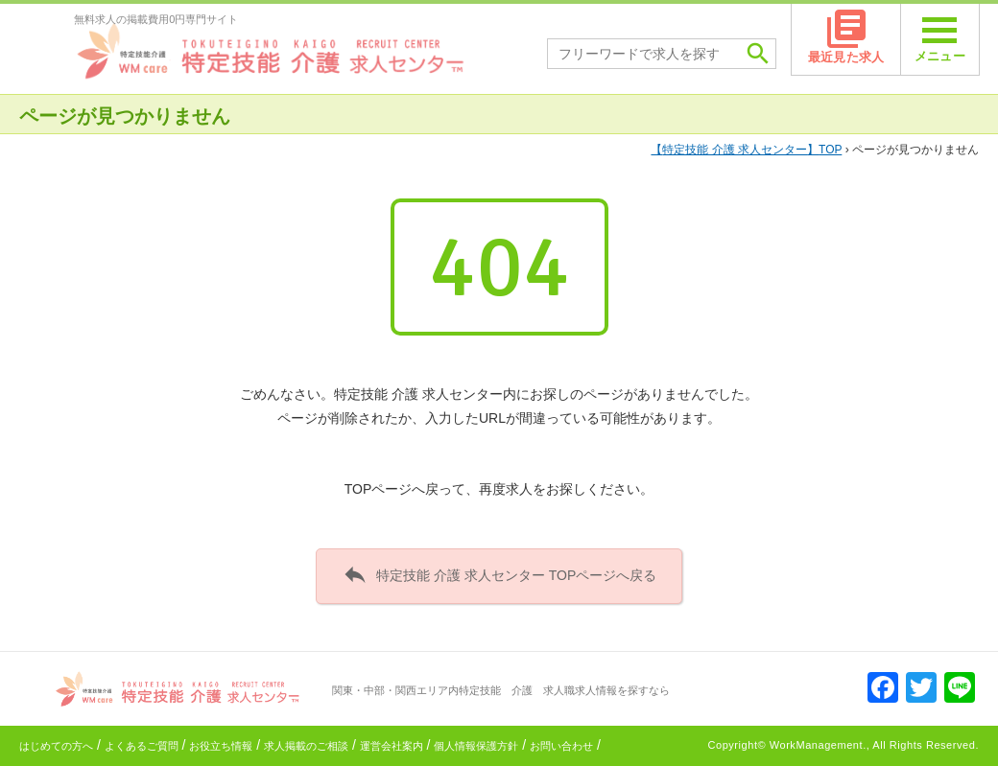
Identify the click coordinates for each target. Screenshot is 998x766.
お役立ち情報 (220, 746)
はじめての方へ (56, 746)
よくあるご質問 (141, 746)
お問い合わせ (561, 746)
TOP (746, 149)
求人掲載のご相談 (306, 746)
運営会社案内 (391, 746)
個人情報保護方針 (476, 746)
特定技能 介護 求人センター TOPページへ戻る (499, 574)
